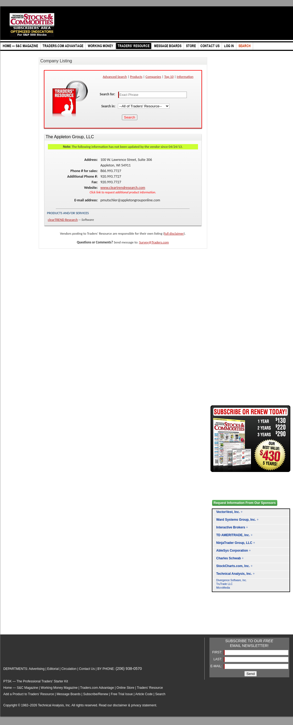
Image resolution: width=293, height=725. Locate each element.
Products (136, 77)
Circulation (68, 669)
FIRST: (217, 652)
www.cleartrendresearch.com (122, 187)
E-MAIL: (217, 666)
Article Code (143, 694)
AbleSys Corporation (232, 550)
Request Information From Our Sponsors (245, 503)
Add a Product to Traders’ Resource (28, 694)
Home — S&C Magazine (20, 688)
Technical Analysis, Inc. (234, 574)
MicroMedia (223, 587)
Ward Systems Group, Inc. (236, 520)
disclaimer (120, 705)
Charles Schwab (228, 558)
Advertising (36, 669)
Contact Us (87, 669)
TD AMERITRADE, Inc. (233, 535)
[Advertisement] (232, 620)
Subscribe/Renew (95, 694)
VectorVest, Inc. (228, 512)
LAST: (218, 659)
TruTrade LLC (224, 584)
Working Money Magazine (59, 688)
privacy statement (143, 705)
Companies (153, 77)
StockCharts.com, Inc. (233, 566)
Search (160, 694)
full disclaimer (174, 233)
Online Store (125, 688)
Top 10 (169, 77)
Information (185, 77)
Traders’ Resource (150, 688)
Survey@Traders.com (154, 242)
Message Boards (69, 694)
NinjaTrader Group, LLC (234, 543)
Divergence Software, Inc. (231, 580)
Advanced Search (115, 77)
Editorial (53, 669)
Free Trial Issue (122, 694)
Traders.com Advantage (97, 688)
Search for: (108, 94)
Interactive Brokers (230, 527)
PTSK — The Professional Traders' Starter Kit (35, 681)
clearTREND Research (63, 220)
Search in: (108, 106)
